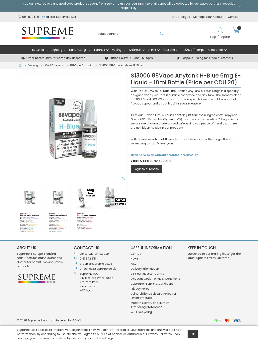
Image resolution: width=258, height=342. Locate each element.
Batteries (38, 50)
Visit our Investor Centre (147, 274)
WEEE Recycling (141, 312)
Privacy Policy (140, 289)
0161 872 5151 (29, 17)
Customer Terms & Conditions (152, 284)
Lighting (56, 50)
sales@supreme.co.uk (59, 17)
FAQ (133, 264)
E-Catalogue (181, 17)
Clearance (215, 50)
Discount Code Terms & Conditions (155, 279)
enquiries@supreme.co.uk (95, 269)
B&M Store (145, 4)
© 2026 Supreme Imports (34, 320)
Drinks (152, 50)
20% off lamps (194, 50)
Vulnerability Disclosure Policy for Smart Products (153, 296)
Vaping (117, 50)
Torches (99, 50)
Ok (193, 334)
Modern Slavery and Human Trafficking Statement (150, 305)
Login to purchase (146, 169)
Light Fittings (78, 50)
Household (170, 50)
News (134, 259)
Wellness (135, 50)
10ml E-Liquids (54, 65)
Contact (234, 17)
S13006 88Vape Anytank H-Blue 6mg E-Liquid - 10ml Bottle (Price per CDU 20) (123, 65)
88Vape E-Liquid (81, 65)
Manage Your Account (209, 17)
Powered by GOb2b (68, 320)
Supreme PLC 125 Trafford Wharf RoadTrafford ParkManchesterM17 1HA (93, 282)
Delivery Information (145, 269)
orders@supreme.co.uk (93, 264)
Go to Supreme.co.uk (91, 254)
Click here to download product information (164, 155)
